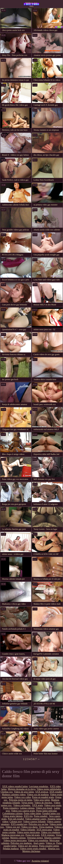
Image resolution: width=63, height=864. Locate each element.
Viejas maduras (46, 827)
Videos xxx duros (29, 827)
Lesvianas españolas (39, 786)
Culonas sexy (16, 821)
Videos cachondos (22, 805)
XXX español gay (19, 824)
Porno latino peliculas (46, 810)
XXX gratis (37, 805)
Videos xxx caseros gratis (23, 810)
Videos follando (27, 829)
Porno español (41, 816)
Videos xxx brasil (44, 808)
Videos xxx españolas (38, 840)
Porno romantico (11, 808)
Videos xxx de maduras (38, 794)
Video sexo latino (41, 800)
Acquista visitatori (40, 861)
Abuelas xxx (53, 848)
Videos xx (50, 843)
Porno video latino (32, 813)
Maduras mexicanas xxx (12, 835)
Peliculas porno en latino (20, 800)
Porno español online (49, 846)
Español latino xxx (51, 813)
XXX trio (28, 816)
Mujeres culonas (18, 837)
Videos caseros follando (34, 821)
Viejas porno (27, 802)
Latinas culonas (27, 808)
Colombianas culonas (12, 813)
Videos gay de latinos (28, 846)
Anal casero (38, 843)
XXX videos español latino (15, 786)
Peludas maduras (11, 848)
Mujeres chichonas (31, 851)
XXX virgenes (48, 835)
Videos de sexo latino (24, 792)
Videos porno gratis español (33, 848)
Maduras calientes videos (14, 794)
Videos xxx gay (13, 827)
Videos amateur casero (35, 819)
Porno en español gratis (43, 797)
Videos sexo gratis (52, 805)
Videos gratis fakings (13, 816)
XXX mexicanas (44, 829)
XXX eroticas (41, 792)
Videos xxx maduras (50, 832)
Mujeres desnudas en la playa (21, 789)
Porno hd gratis (32, 835)
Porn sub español (16, 819)
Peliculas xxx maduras (21, 843)
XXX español (55, 792)
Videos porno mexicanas (28, 832)
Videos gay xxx (31, 4)
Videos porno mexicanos (15, 840)
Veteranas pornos (35, 837)
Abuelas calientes (52, 837)
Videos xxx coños (22, 797)
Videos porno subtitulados (49, 789)
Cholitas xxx (7, 792)
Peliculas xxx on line (38, 824)
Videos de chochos (43, 802)
